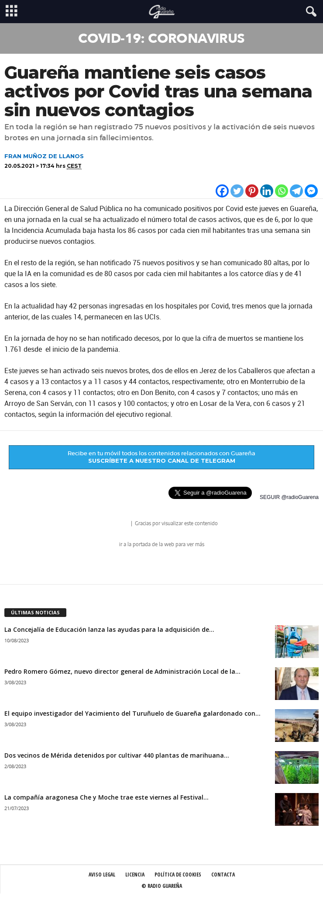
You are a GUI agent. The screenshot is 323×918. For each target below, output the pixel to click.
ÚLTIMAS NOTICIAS (35, 612)
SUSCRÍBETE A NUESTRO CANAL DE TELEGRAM (161, 460)
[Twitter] (237, 190)
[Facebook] (222, 190)
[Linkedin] (266, 190)
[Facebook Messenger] (311, 190)
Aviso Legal (102, 874)
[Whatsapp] (281, 190)
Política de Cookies (178, 874)
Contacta (223, 874)
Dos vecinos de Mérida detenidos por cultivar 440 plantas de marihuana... (116, 755)
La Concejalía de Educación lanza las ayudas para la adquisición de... (109, 629)
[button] (309, 11)
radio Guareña (117, 524)
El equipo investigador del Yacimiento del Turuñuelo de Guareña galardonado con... (132, 713)
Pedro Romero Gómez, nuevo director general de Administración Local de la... (122, 671)
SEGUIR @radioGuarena (289, 497)
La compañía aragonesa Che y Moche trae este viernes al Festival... (106, 797)
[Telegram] (296, 190)
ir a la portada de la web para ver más (161, 544)
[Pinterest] (251, 190)
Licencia (134, 874)
